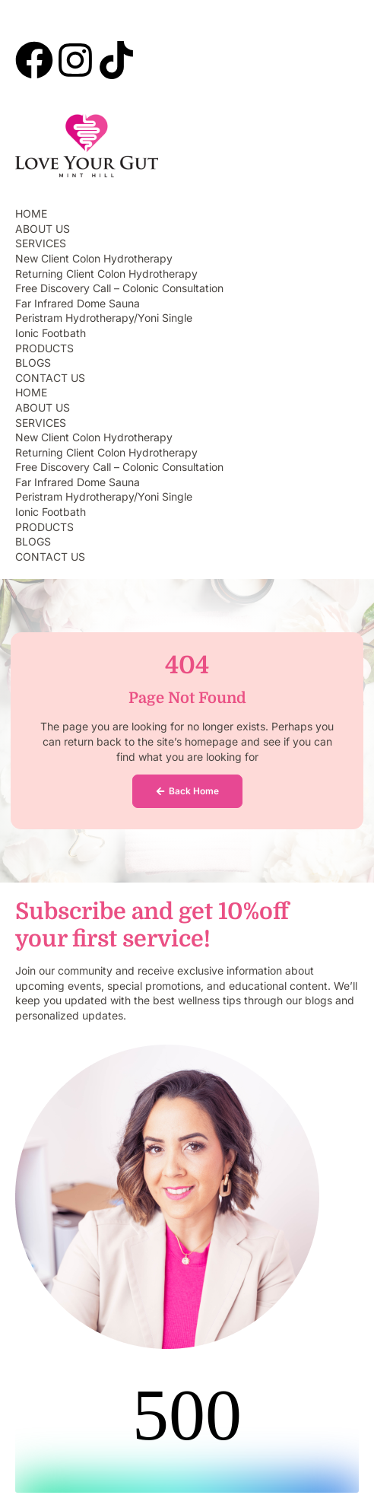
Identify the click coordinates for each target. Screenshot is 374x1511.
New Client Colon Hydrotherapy (94, 258)
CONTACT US (50, 377)
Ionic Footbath (50, 332)
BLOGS (33, 362)
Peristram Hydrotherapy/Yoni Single (103, 317)
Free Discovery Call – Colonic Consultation (119, 288)
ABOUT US (42, 228)
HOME (31, 213)
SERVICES (40, 243)
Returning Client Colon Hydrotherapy (106, 273)
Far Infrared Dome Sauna (77, 303)
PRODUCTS (44, 348)
